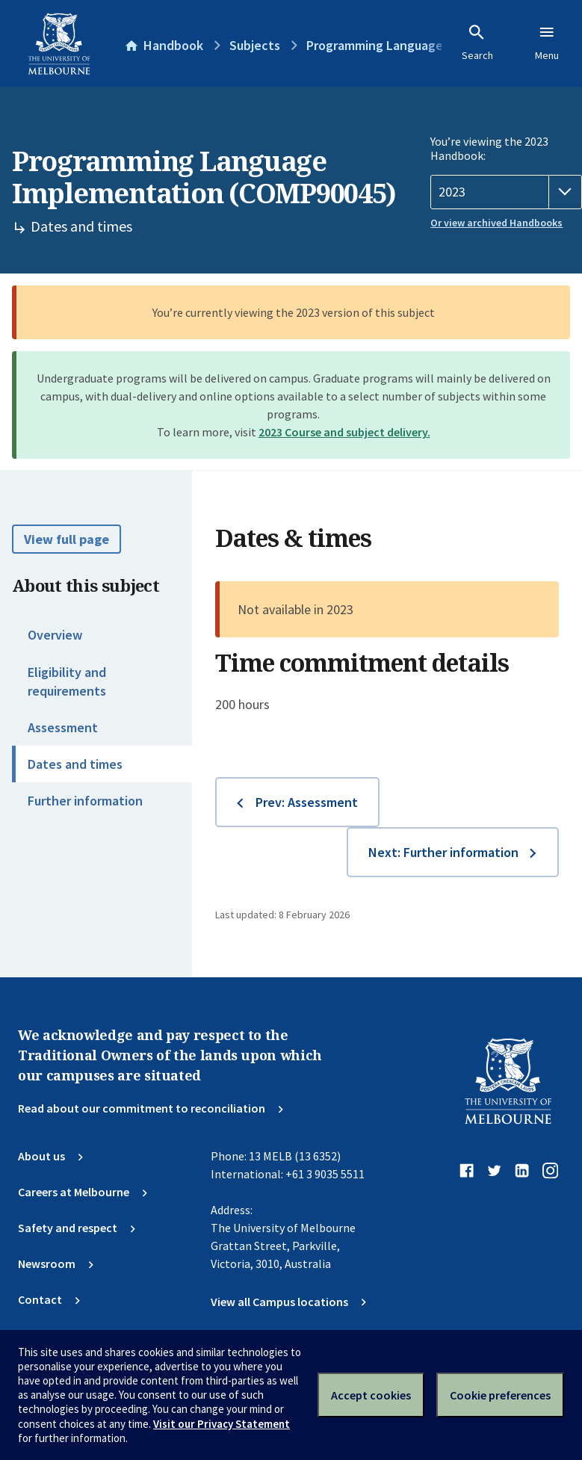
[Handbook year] (506, 192)
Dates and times (75, 764)
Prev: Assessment (307, 802)
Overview (55, 634)
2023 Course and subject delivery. (344, 431)
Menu (547, 42)
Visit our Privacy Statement (221, 1424)
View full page (66, 539)
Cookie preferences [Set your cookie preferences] (500, 1395)
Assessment (63, 727)
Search (477, 42)
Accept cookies (371, 1395)
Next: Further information (443, 852)
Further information (85, 800)
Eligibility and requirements (67, 681)
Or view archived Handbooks (496, 222)
